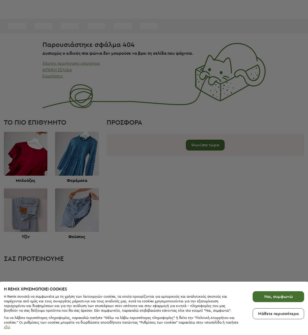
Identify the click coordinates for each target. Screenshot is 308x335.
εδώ (7, 315)
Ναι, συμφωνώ (278, 284)
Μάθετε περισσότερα (278, 302)
